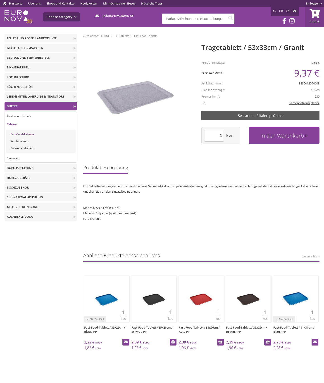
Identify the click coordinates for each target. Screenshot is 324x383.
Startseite (15, 3)
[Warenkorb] (314, 17)
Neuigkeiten (88, 3)
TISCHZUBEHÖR (18, 187)
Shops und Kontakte (60, 3)
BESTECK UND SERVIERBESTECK (28, 58)
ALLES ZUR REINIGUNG (22, 207)
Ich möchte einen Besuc (119, 3)
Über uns (34, 3)
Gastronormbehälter (20, 116)
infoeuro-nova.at (118, 16)
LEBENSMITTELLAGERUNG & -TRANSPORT (35, 96)
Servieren (13, 158)
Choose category (61, 17)
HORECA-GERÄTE (18, 178)
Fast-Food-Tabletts (22, 134)
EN (288, 11)
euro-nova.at (91, 36)
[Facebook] (284, 21)
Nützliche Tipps (151, 3)
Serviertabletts (19, 141)
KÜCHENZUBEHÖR (20, 87)
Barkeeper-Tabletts (22, 148)
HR (281, 11)
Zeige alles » (310, 256)
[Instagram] (292, 21)
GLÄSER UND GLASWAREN (25, 48)
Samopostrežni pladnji (304, 103)
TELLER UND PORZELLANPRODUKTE (32, 38)
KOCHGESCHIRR (18, 77)
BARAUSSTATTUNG (20, 168)
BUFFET (12, 106)
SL (274, 11)
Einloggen (314, 3)
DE (294, 11)
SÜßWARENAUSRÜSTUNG (25, 197)
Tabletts (12, 124)
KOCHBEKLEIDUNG (20, 217)
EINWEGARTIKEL (18, 67)
